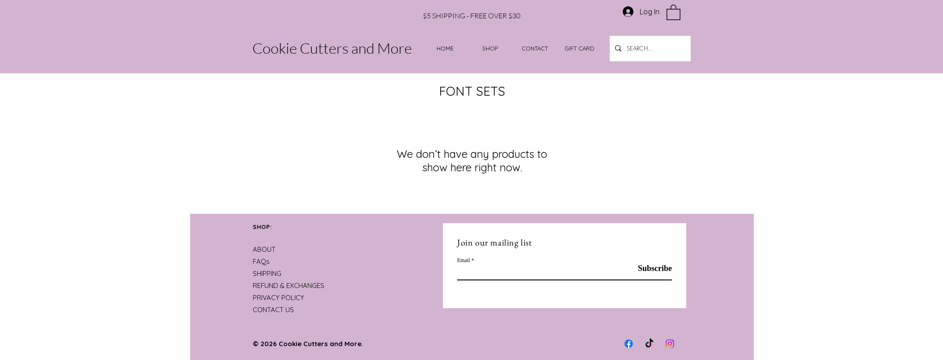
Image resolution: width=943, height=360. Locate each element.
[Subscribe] (649, 268)
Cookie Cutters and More (332, 48)
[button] (673, 12)
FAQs (261, 261)
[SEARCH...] (649, 48)
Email (463, 260)
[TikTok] (649, 343)
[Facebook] (628, 343)
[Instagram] (669, 343)
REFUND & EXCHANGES (288, 285)
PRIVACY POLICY (278, 297)
